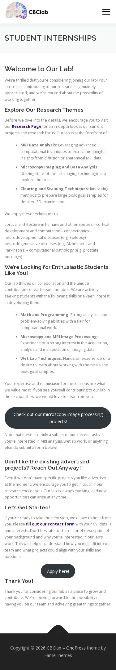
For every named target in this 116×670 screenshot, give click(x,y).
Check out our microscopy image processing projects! (58, 417)
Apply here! (58, 571)
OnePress (76, 648)
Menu (106, 11)
